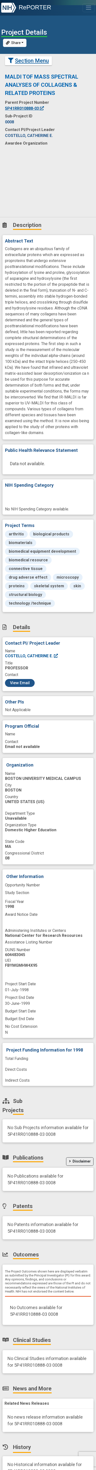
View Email (20, 682)
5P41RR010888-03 (24, 108)
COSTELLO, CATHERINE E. (31, 656)
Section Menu (28, 61)
